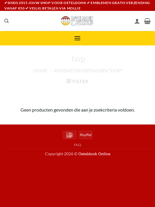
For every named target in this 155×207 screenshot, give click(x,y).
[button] (77, 38)
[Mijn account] (137, 21)
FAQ (77, 145)
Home (40, 70)
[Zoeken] (6, 21)
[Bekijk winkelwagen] (147, 21)
